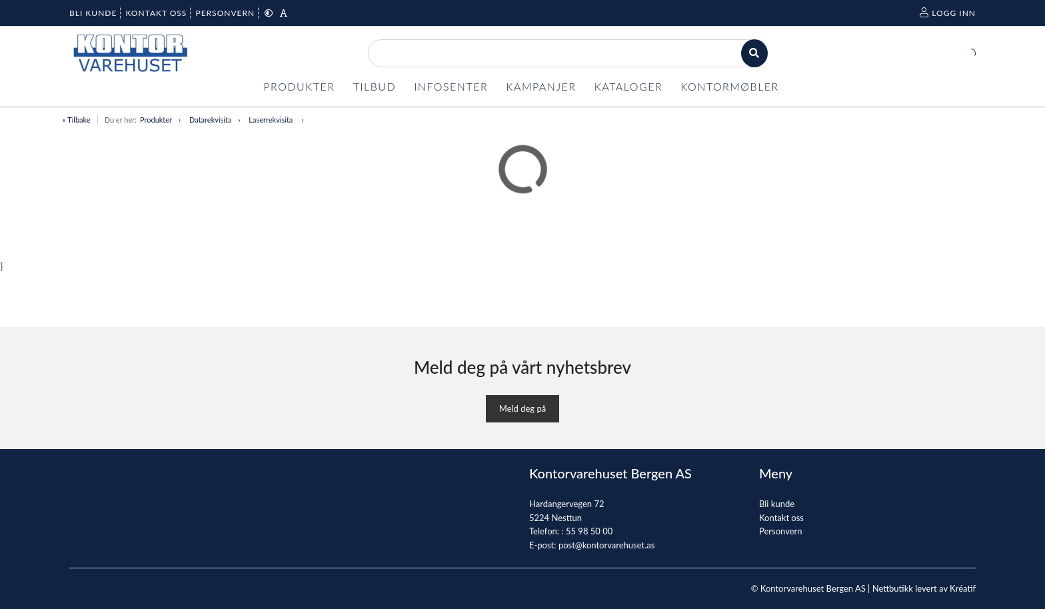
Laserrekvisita (272, 119)
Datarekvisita (210, 119)
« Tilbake (77, 119)
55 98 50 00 (589, 531)
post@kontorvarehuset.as (606, 545)
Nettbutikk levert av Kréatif (924, 588)
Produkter (156, 119)
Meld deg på (522, 408)
